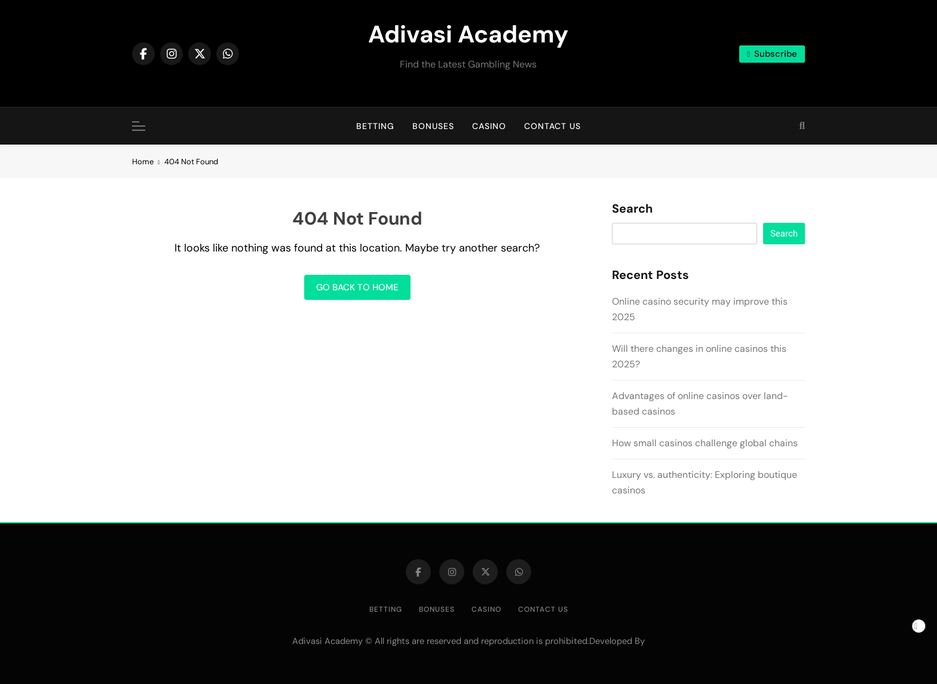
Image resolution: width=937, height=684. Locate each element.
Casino (489, 126)
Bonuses (433, 126)
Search (632, 209)
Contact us (552, 126)
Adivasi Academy (468, 34)
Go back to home (357, 287)
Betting (375, 126)
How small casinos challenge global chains (705, 443)
